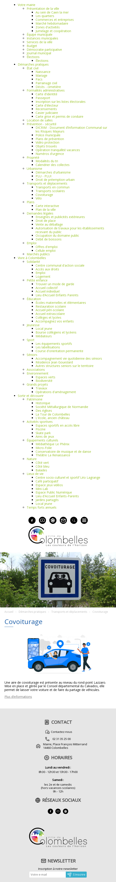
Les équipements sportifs (54, 343)
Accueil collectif (47, 288)
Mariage (41, 75)
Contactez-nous (61, 732)
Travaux (41, 388)
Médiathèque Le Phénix (52, 444)
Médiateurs (44, 336)
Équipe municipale (39, 34)
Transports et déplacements (47, 183)
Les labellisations (48, 347)
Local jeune (44, 328)
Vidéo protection (47, 142)
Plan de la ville (46, 209)
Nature (32, 459)
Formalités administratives (46, 90)
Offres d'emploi (47, 247)
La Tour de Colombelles (53, 414)
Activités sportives (40, 422)
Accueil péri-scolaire (50, 310)
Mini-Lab (42, 489)
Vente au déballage (49, 224)
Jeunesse (33, 325)
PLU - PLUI (43, 176)
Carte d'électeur (47, 105)
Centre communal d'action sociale (60, 265)
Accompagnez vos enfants (55, 321)
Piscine (41, 429)
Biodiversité (44, 381)
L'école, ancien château (52, 418)
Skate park (43, 433)
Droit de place (46, 221)
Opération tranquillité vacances (58, 150)
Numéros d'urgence (50, 154)
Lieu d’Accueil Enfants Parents (57, 295)
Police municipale (48, 135)
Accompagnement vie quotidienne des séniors (69, 358)
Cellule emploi (46, 250)
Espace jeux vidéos (49, 485)
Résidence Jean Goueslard (54, 362)
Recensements (46, 109)
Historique (43, 403)
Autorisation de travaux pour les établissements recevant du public (70, 230)
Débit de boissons (49, 239)
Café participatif (47, 481)
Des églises (44, 410)
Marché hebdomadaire (52, 23)
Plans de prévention (50, 139)
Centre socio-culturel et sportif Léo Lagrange (68, 477)
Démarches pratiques (33, 64)
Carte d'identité (46, 94)
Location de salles (40, 120)
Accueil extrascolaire (50, 314)
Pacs (39, 79)
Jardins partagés (47, 500)
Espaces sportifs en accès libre (58, 425)
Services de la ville (39, 42)
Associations (36, 369)
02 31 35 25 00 (61, 739)
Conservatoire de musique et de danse (63, 451)
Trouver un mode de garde (55, 284)
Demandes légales (40, 213)
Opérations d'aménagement (56, 392)
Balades (41, 470)
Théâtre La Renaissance (53, 455)
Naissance (43, 72)
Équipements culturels (42, 440)
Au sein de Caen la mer (52, 12)
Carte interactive (47, 206)
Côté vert (42, 463)
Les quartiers (45, 16)
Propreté (33, 157)
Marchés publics (38, 254)
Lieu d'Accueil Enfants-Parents (57, 496)
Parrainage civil (46, 83)
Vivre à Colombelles (32, 258)
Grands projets (37, 384)
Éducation (34, 299)
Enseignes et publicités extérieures (60, 217)
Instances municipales (42, 38)
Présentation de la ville (43, 8)
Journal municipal (39, 53)
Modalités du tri (47, 161)
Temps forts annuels (41, 507)
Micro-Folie (44, 448)
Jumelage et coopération (53, 31)
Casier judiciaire (47, 113)
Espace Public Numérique (54, 492)
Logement (43, 276)
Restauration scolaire (51, 306)
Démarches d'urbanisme (53, 172)
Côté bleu (42, 466)
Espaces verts (45, 377)
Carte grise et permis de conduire (59, 116)
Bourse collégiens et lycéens (56, 332)
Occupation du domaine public (57, 235)
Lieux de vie (35, 474)
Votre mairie (26, 5)
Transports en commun (53, 187)
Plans (30, 202)
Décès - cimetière (48, 87)
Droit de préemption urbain (55, 180)
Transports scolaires (50, 191)
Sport (30, 340)
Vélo (39, 198)
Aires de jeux (45, 436)
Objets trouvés (46, 146)
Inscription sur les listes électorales (61, 102)
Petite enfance (37, 280)
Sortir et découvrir (31, 396)
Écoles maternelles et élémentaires (61, 303)
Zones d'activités (48, 27)
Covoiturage (44, 195)
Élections (33, 57)
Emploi (31, 243)
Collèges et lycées (48, 317)
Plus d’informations (18, 697)
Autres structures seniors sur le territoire (65, 366)
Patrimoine (34, 399)
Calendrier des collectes (53, 165)
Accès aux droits (47, 269)
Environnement (37, 373)
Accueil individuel (48, 291)
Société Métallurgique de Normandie (62, 407)
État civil (32, 68)
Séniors (32, 355)
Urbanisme (34, 168)
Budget (32, 46)
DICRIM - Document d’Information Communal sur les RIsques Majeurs (71, 129)
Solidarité (33, 262)
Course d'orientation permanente (59, 351)
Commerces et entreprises (55, 20)
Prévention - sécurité (41, 124)
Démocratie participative (44, 49)
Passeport (43, 98)
